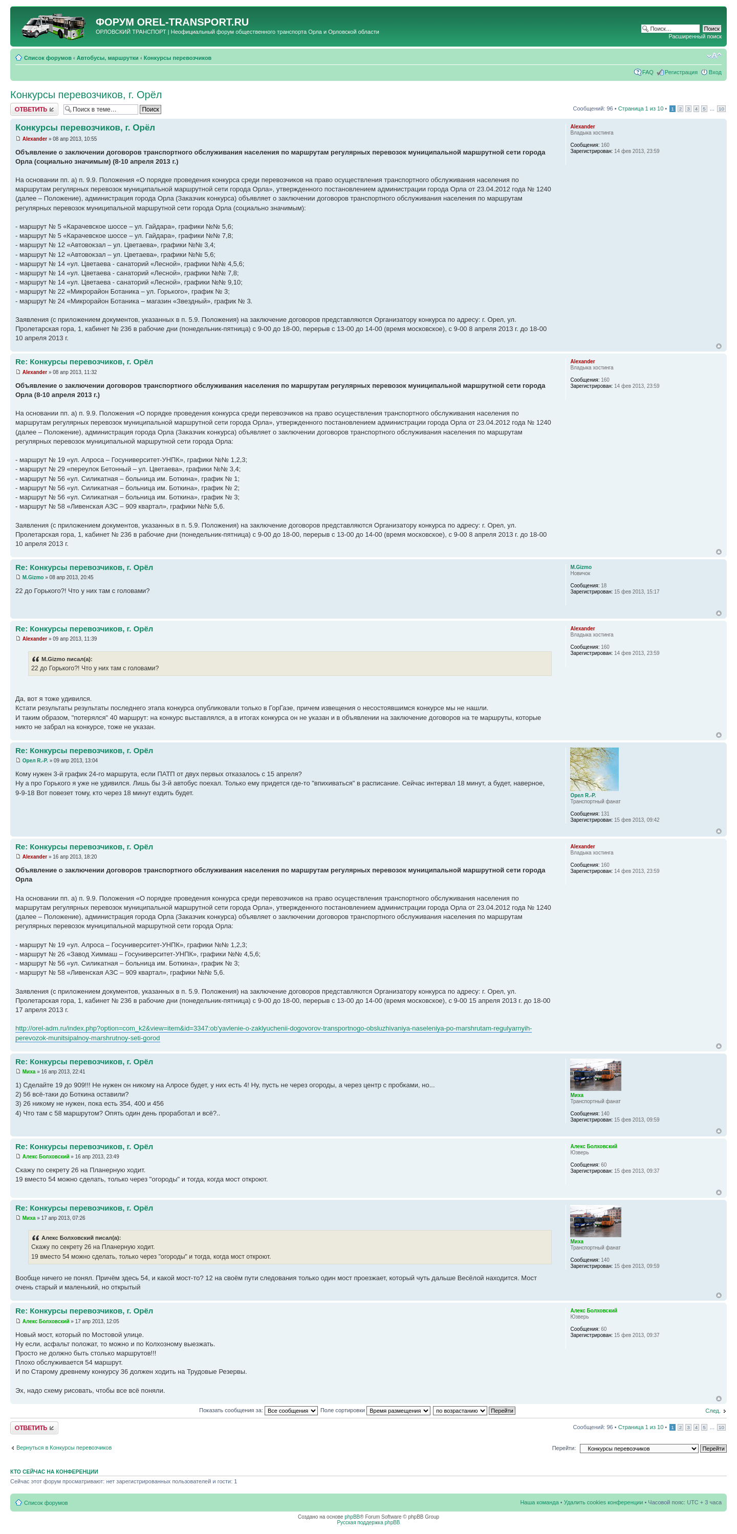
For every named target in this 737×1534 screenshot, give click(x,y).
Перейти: (564, 1448)
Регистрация (681, 72)
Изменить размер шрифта (714, 55)
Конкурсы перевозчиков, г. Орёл (86, 94)
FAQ (648, 72)
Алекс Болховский (46, 1156)
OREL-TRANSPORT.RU (193, 22)
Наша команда (539, 1502)
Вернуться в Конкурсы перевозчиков (64, 1447)
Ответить (34, 109)
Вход (715, 72)
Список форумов (48, 58)
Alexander (35, 139)
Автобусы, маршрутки (108, 58)
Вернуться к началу (719, 346)
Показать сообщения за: (258, 1410)
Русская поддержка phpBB (368, 1522)
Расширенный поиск (695, 36)
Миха (29, 1072)
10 (721, 109)
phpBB (352, 1517)
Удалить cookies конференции (603, 1502)
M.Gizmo (33, 577)
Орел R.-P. (35, 760)
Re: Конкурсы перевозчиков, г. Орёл (84, 361)
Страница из (641, 108)
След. (713, 1411)
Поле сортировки (375, 1410)
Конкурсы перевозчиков (178, 58)
